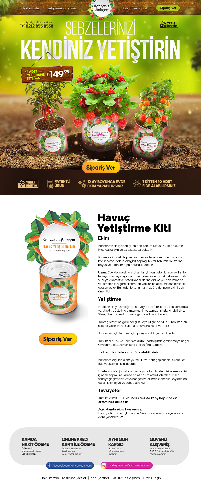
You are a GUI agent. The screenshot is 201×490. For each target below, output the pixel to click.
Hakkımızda (49, 478)
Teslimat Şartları (74, 478)
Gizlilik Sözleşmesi (126, 478)
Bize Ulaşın (152, 478)
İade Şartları (100, 478)
